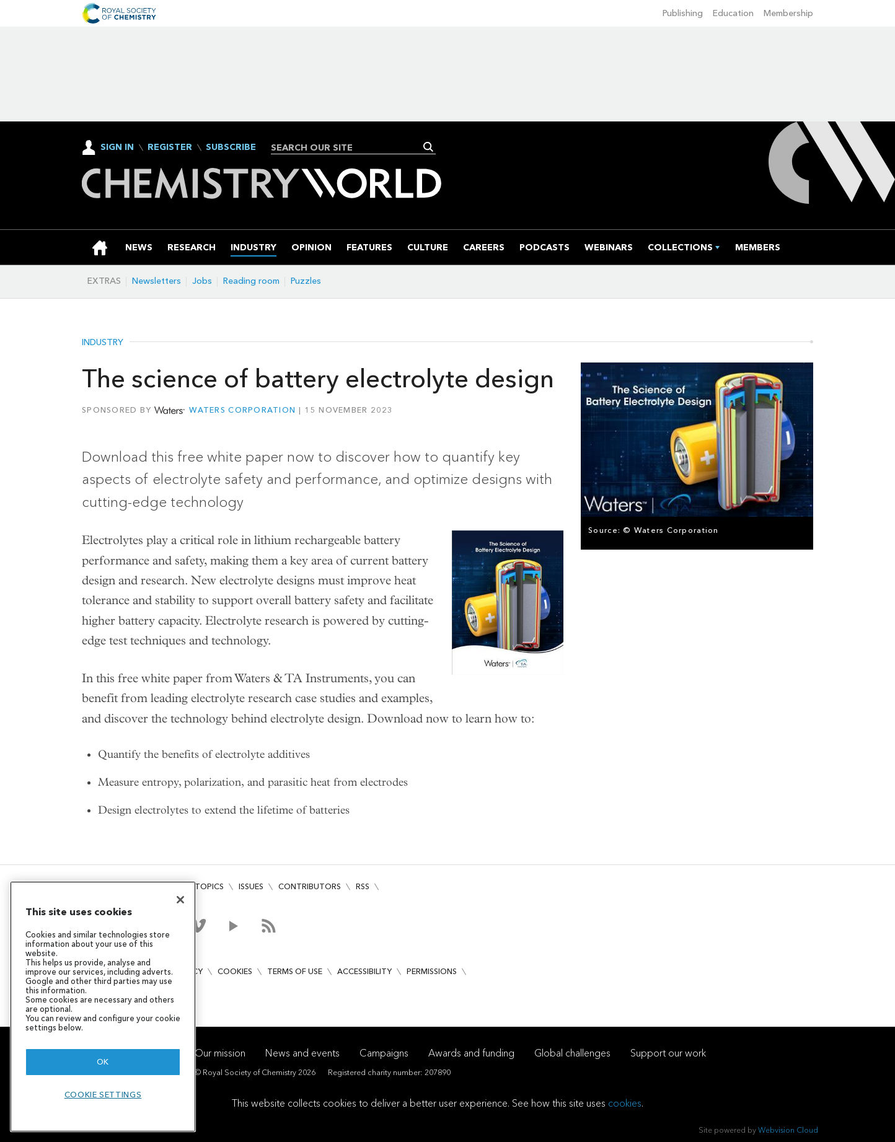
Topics (209, 886)
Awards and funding (471, 1053)
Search (428, 147)
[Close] (180, 899)
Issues (251, 886)
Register (170, 147)
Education (733, 13)
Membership (788, 13)
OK (103, 1061)
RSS (362, 886)
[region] (103, 1006)
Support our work (668, 1053)
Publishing (683, 13)
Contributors (309, 886)
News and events (302, 1053)
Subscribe (231, 147)
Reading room (251, 281)
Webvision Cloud (788, 1130)
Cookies (235, 971)
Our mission (220, 1053)
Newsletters (156, 281)
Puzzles (306, 281)
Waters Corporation (242, 410)
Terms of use (294, 971)
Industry (102, 343)
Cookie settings (103, 1094)
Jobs (202, 281)
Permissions (432, 971)
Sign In (117, 147)
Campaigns (383, 1053)
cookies (624, 1103)
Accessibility (364, 971)
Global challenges (572, 1053)
